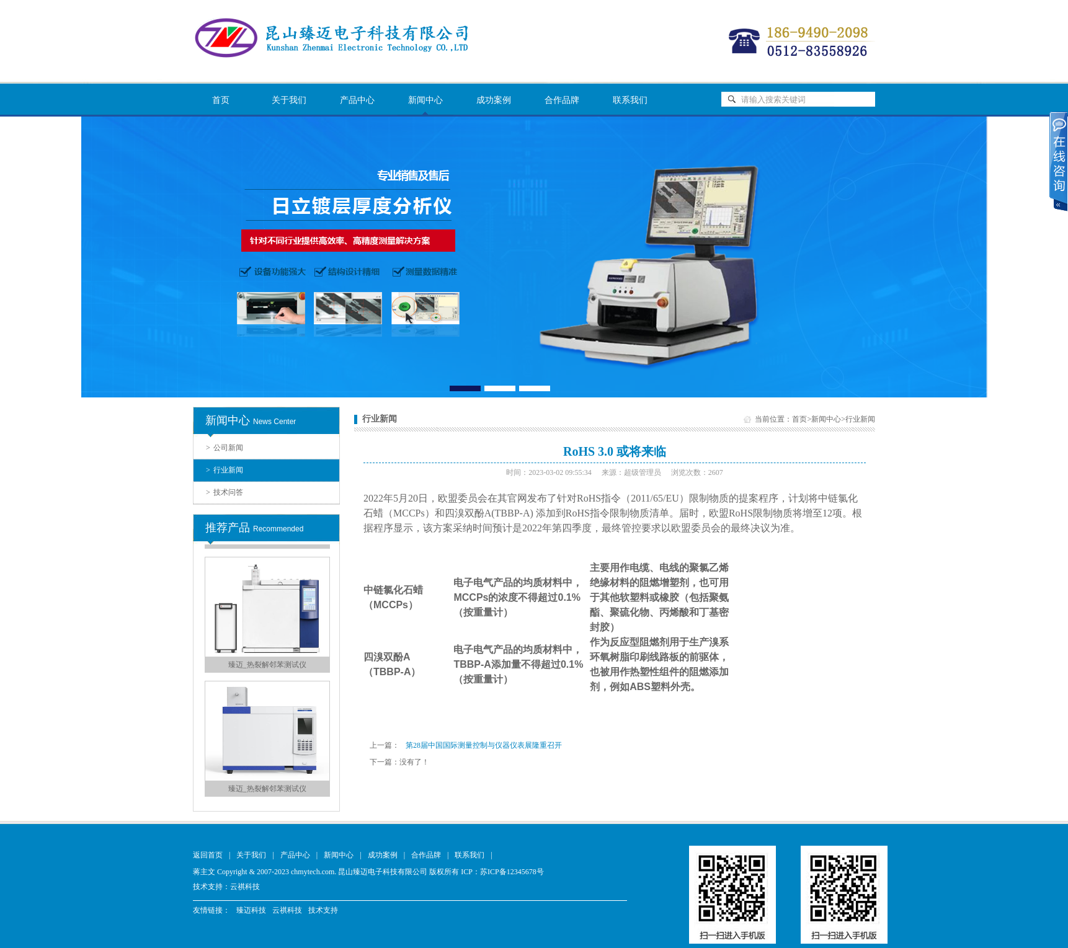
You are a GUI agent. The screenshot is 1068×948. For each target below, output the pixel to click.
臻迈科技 (251, 910)
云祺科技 (245, 886)
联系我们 (630, 100)
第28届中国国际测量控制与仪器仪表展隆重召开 (484, 745)
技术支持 (323, 910)
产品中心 (357, 100)
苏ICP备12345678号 (512, 871)
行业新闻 (224, 470)
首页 (220, 100)
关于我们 (289, 100)
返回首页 (208, 855)
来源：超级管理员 (631, 472)
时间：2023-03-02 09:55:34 (549, 472)
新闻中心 (425, 100)
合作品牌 (562, 100)
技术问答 (224, 492)
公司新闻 (224, 447)
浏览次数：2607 (697, 472)
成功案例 (493, 100)
